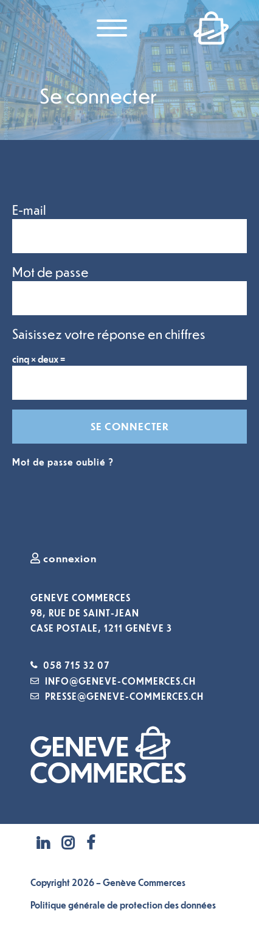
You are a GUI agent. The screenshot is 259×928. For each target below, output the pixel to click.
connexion (63, 558)
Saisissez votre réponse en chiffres (108, 333)
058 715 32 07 (76, 665)
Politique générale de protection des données (123, 904)
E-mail (29, 209)
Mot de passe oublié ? (63, 461)
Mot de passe (50, 271)
